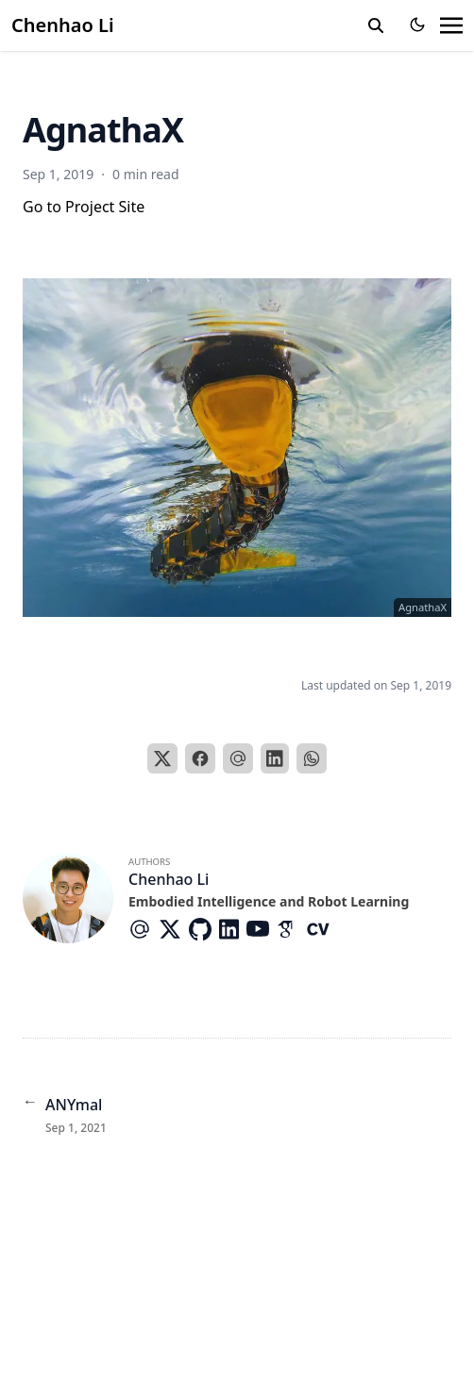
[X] (162, 758)
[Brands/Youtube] (261, 929)
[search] (376, 25)
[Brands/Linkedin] (232, 929)
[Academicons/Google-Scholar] (292, 929)
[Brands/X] (174, 929)
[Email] (238, 758)
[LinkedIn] (275, 758)
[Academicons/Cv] (322, 929)
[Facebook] (200, 758)
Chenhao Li (62, 25)
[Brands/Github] (204, 929)
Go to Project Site (83, 206)
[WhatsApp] (311, 758)
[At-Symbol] (143, 929)
